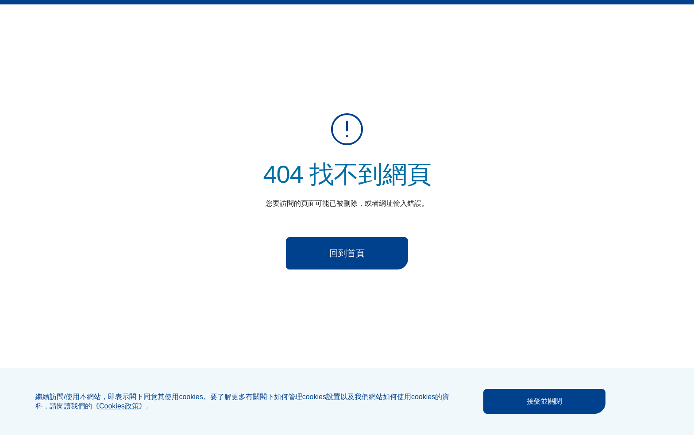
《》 (119, 406)
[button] (633, 22)
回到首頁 (347, 253)
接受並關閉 (544, 401)
